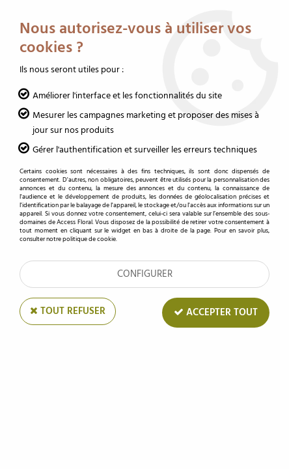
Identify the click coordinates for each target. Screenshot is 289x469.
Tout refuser (67, 311)
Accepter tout (216, 312)
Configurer (144, 274)
